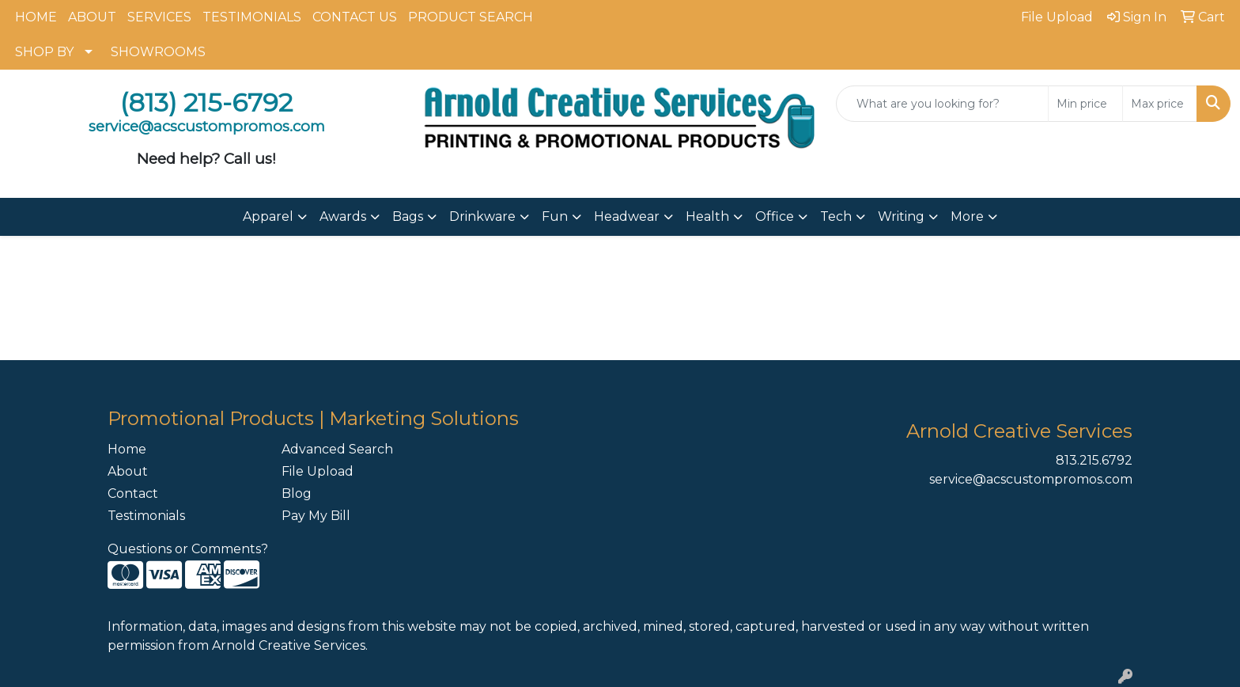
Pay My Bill (316, 515)
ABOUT (92, 17)
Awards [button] (342, 216)
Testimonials (146, 515)
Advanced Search (337, 449)
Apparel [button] (268, 216)
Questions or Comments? (188, 548)
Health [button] (707, 216)
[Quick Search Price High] (1159, 103)
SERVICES (159, 17)
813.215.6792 (1094, 460)
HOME (36, 17)
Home (127, 449)
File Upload (317, 471)
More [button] (967, 216)
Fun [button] (555, 216)
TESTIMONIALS (251, 17)
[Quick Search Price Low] (1085, 103)
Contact (133, 493)
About (128, 471)
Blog (297, 493)
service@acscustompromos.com (1030, 479)
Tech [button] (836, 216)
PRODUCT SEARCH (470, 17)
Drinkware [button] (482, 216)
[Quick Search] (942, 103)
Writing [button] (901, 216)
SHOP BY (44, 51)
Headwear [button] (627, 216)
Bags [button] (407, 216)
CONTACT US (354, 17)
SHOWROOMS (158, 51)
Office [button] (774, 216)
